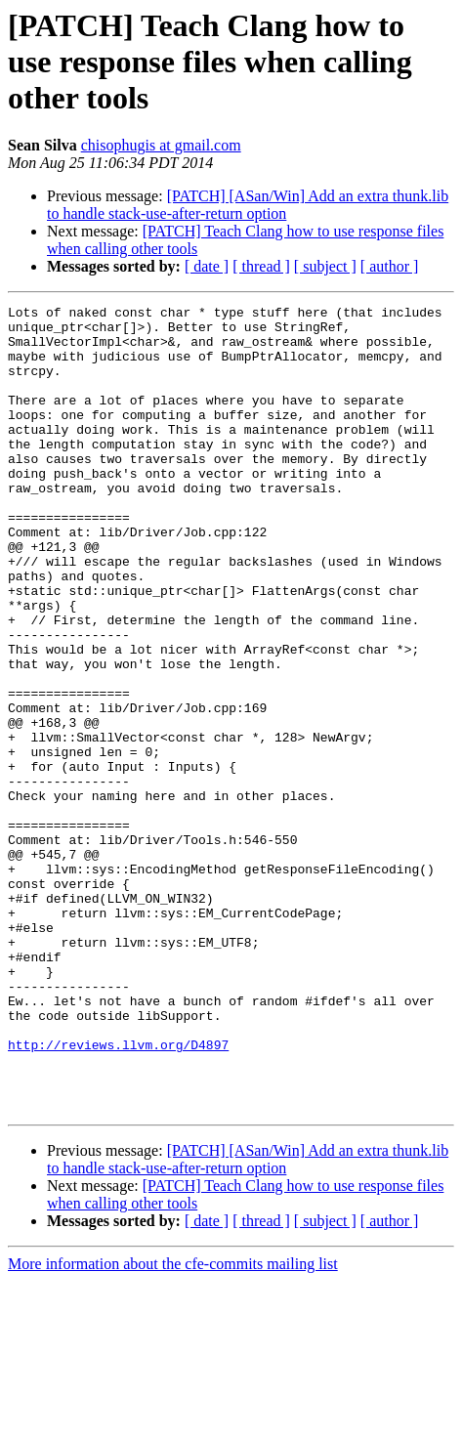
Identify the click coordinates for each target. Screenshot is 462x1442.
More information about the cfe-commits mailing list (173, 1425)
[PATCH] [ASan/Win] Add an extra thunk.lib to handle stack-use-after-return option (247, 205)
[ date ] (207, 266)
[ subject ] (325, 266)
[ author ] (389, 266)
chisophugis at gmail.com (161, 145)
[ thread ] (261, 266)
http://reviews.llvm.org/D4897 (118, 1194)
